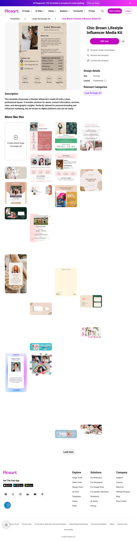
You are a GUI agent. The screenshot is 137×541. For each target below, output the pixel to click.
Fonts (74, 506)
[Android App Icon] (18, 486)
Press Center (121, 501)
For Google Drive (97, 487)
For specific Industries (99, 492)
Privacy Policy (27, 524)
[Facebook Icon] (5, 494)
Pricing (93, 506)
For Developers (96, 482)
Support (119, 478)
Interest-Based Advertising (78, 524)
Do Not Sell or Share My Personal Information (50, 524)
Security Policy (122, 524)
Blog (118, 496)
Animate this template (100, 55)
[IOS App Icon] (7, 486)
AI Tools (75, 492)
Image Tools (77, 478)
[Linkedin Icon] (27, 494)
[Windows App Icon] (29, 486)
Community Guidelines (99, 524)
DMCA (112, 524)
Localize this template (100, 61)
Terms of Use (14, 524)
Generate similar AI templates (103, 50)
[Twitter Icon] (13, 494)
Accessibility (68, 530)
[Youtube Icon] (35, 494)
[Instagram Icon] (20, 494)
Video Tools (77, 482)
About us (120, 487)
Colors (75, 501)
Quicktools (94, 496)
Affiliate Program (123, 492)
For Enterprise (96, 478)
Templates (76, 496)
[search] (102, 11)
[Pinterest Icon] (42, 494)
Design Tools (77, 487)
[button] (27, 11)
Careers (119, 482)
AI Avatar (94, 501)
